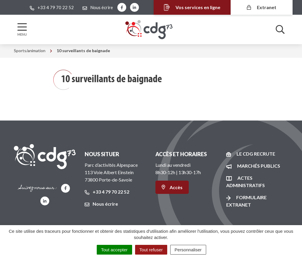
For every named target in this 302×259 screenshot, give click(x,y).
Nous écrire (101, 204)
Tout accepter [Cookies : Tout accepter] (114, 249)
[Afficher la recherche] (280, 29)
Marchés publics (258, 166)
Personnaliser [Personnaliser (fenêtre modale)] (188, 249)
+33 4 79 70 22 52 (107, 191)
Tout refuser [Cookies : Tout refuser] (151, 249)
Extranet (261, 7)
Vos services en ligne (192, 7)
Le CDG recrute (256, 153)
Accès (172, 187)
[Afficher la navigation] (22, 29)
